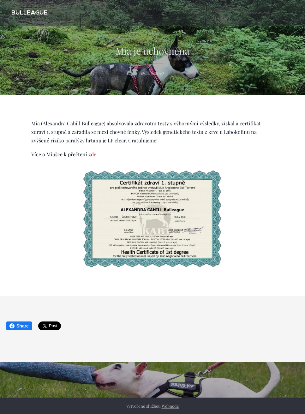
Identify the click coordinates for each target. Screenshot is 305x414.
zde (92, 154)
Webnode (170, 406)
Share (19, 325)
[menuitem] (197, 13)
